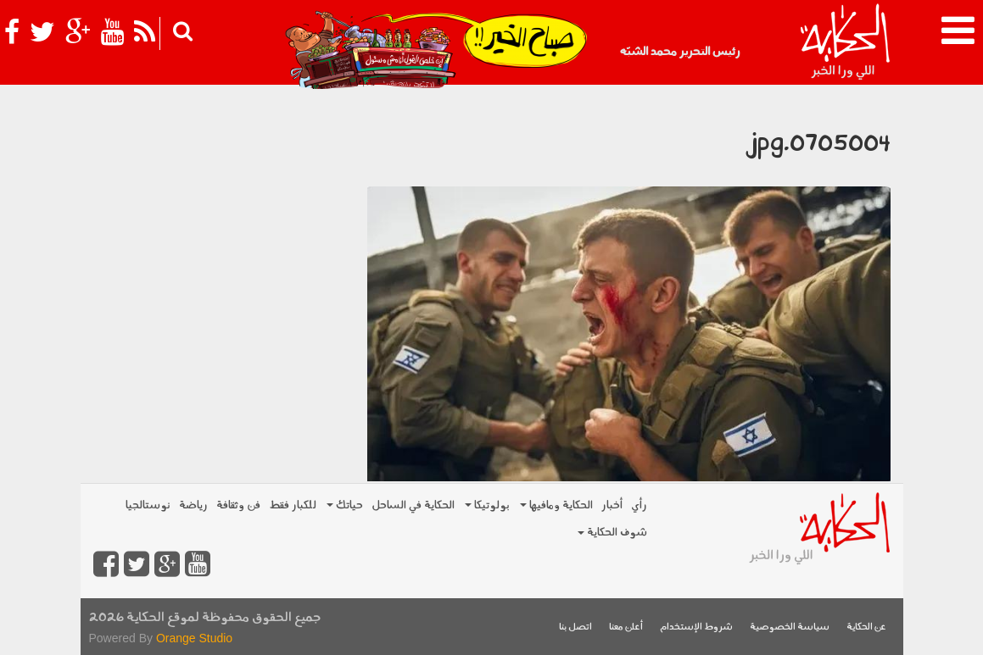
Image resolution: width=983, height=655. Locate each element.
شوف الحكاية (612, 533)
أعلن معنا (626, 627)
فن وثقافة (238, 505)
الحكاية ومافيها (556, 505)
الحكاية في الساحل (413, 505)
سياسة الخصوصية (789, 627)
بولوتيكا (487, 505)
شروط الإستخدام (696, 627)
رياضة (193, 505)
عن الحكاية (866, 627)
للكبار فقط (292, 505)
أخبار (612, 505)
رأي (639, 505)
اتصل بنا (575, 627)
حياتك (345, 505)
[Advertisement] (217, 199)
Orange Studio (194, 638)
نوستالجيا (148, 505)
